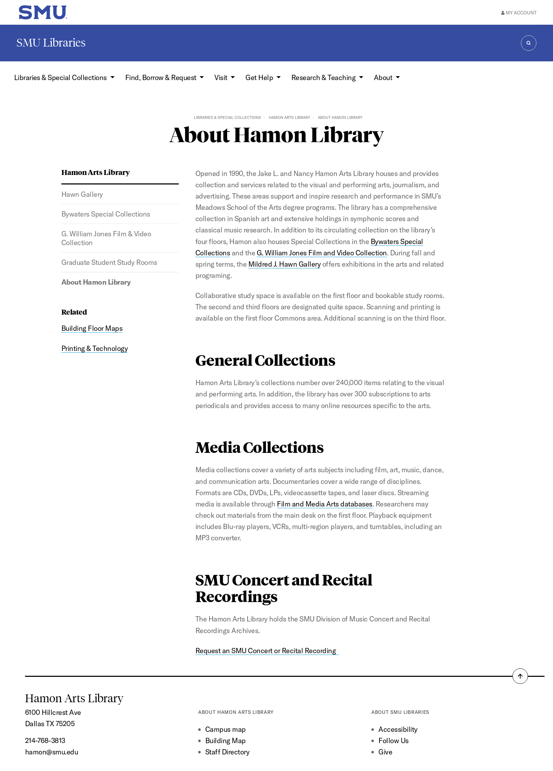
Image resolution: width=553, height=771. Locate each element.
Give (385, 751)
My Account (518, 13)
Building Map (225, 740)
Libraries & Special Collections (227, 117)
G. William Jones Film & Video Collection (106, 238)
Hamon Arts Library (289, 117)
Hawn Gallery (82, 194)
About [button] (384, 77)
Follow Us (393, 740)
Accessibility (397, 729)
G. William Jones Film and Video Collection (322, 252)
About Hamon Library (95, 282)
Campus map (225, 729)
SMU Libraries (51, 43)
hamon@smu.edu (51, 751)
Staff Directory (227, 751)
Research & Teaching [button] (324, 77)
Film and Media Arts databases (324, 503)
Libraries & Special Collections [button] (61, 77)
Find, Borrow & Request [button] (161, 77)
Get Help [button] (259, 77)
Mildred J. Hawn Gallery (284, 264)
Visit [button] (221, 77)
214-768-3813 (45, 740)
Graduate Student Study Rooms (109, 262)
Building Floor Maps (91, 328)
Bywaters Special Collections (105, 214)
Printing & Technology (94, 348)
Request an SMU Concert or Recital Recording (267, 650)
